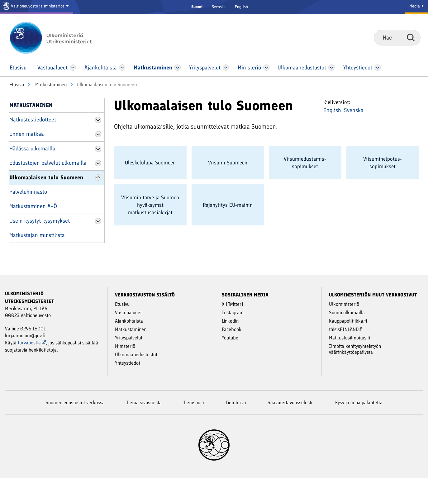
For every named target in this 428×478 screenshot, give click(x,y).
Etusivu (16, 85)
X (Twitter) (232, 304)
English (241, 6)
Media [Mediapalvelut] (416, 6)
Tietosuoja (193, 402)
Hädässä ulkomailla (32, 148)
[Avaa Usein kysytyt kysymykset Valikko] (98, 221)
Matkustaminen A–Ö (33, 206)
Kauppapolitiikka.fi (348, 321)
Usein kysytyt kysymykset (39, 220)
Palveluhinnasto (28, 191)
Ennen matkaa (26, 133)
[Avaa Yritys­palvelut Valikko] (226, 67)
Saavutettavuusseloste (291, 402)
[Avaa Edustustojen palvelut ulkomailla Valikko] (98, 163)
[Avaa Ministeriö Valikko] (266, 67)
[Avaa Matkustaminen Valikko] (177, 67)
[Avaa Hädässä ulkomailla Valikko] (98, 149)
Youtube (230, 338)
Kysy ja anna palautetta (359, 402)
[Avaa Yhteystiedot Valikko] (377, 67)
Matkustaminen (50, 85)
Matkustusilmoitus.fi (349, 338)
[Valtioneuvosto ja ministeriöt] (36, 7)
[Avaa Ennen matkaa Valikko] (98, 134)
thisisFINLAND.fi (346, 329)
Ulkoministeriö (344, 304)
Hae (411, 37)
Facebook (231, 329)
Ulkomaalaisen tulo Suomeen (46, 177)
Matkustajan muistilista (37, 235)
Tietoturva (236, 402)
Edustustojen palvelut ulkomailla (48, 162)
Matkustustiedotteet (32, 119)
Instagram (233, 312)
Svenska (219, 6)
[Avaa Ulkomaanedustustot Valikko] (331, 67)
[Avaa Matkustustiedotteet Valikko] (98, 120)
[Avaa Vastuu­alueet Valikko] (73, 67)
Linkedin (230, 321)
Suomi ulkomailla (347, 312)
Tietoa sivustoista (144, 402)
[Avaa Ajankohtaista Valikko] (122, 67)
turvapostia (32, 343)
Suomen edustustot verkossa (75, 402)
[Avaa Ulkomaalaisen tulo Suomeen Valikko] (98, 177)
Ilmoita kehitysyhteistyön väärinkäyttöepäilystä (355, 349)
